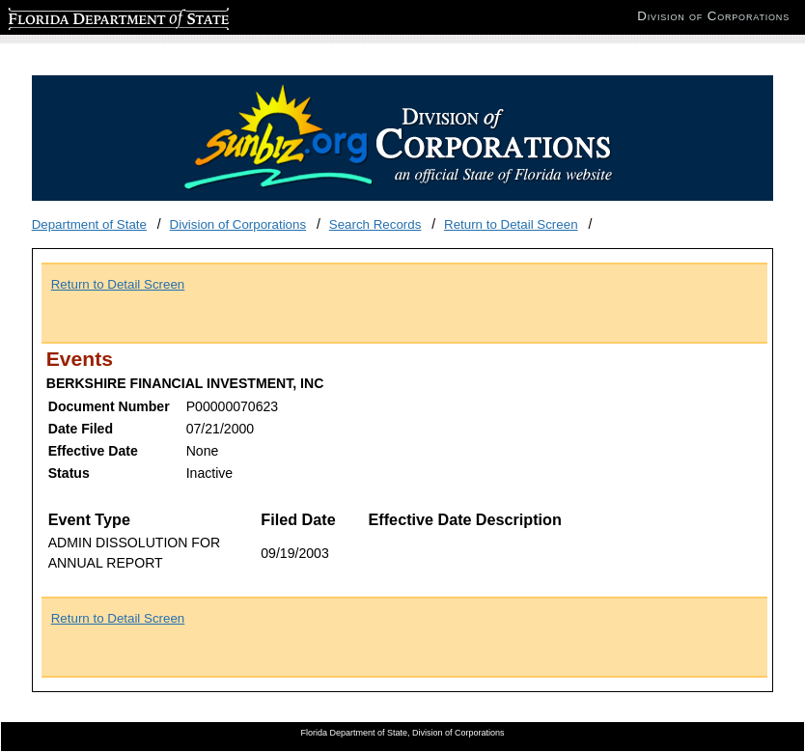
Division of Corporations (238, 224)
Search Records (375, 224)
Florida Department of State (87, 16)
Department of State (89, 224)
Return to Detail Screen (511, 224)
